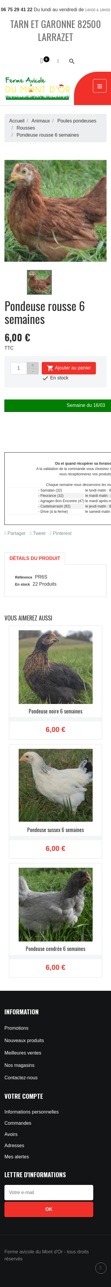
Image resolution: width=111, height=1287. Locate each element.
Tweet (38, 533)
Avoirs (10, 1134)
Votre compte (23, 1096)
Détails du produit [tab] (34, 558)
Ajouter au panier (69, 368)
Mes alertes (16, 1156)
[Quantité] (18, 368)
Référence (23, 577)
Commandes (17, 1123)
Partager (15, 533)
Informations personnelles (31, 1111)
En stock (22, 584)
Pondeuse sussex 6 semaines (55, 830)
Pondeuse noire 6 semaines (55, 711)
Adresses (14, 1145)
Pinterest (60, 533)
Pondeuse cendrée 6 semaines (55, 948)
